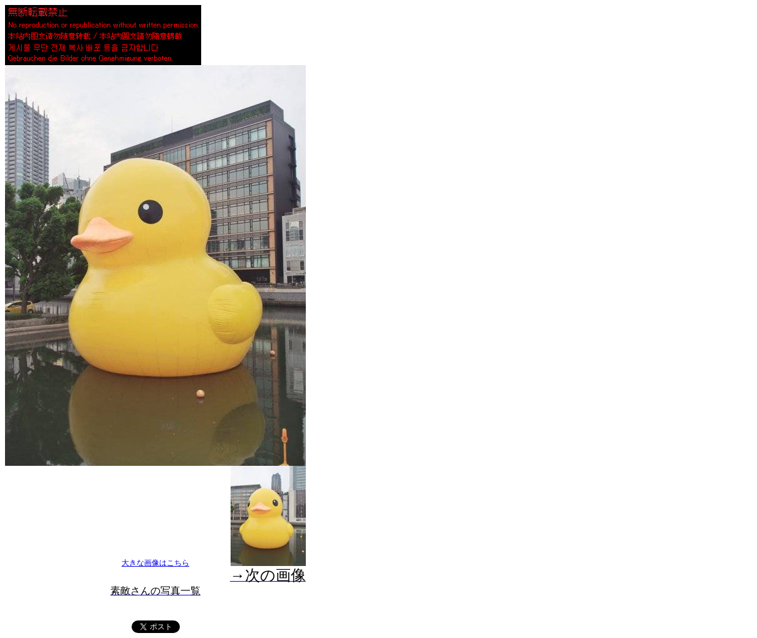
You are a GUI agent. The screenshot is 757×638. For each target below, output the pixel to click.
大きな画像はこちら (155, 562)
